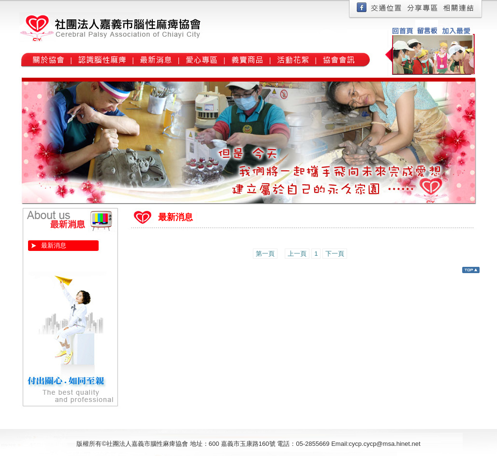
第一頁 (265, 253)
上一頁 (297, 253)
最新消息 (53, 245)
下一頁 (334, 253)
